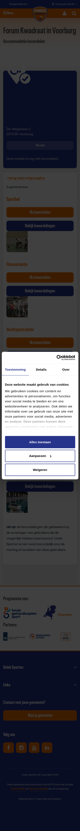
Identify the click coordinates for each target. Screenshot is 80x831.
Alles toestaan (40, 442)
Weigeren (40, 469)
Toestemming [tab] (15, 369)
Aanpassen (40, 456)
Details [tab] (41, 369)
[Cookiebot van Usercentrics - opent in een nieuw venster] (57, 357)
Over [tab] (66, 369)
